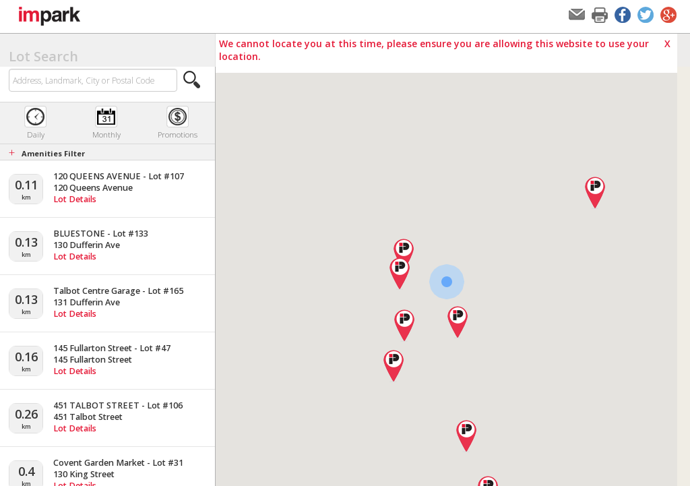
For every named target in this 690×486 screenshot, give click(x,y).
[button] (192, 79)
